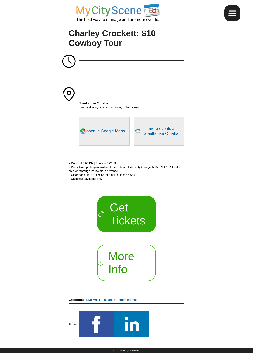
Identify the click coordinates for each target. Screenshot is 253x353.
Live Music (93, 299)
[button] (232, 13)
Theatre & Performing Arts (120, 299)
